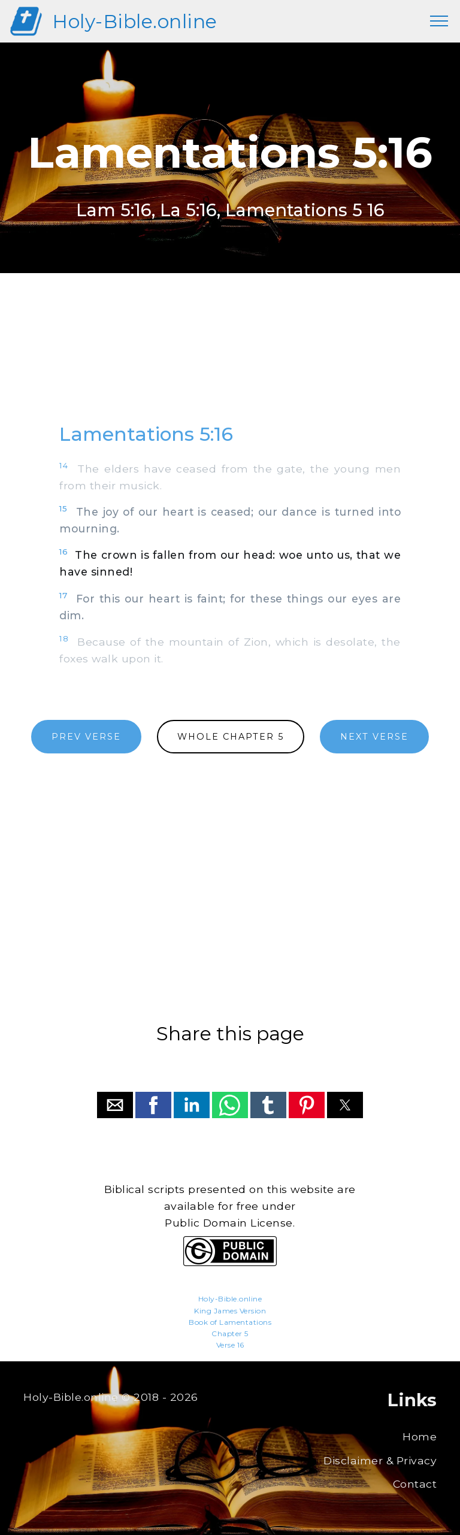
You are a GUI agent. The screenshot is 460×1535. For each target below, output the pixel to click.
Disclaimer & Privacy (380, 1460)
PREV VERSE (86, 736)
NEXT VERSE (374, 736)
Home (419, 1436)
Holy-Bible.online (134, 21)
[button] (115, 1105)
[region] (230, 359)
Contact (415, 1484)
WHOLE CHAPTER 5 (230, 736)
